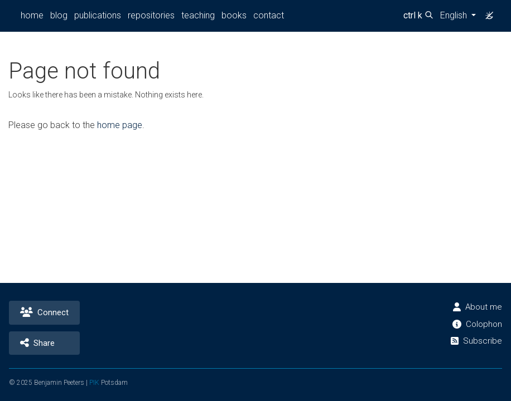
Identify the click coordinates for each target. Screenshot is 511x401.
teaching (197, 15)
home (32, 15)
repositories (150, 15)
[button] (456, 15)
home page (119, 125)
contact (265, 15)
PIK (96, 383)
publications (96, 15)
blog (58, 15)
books (232, 15)
